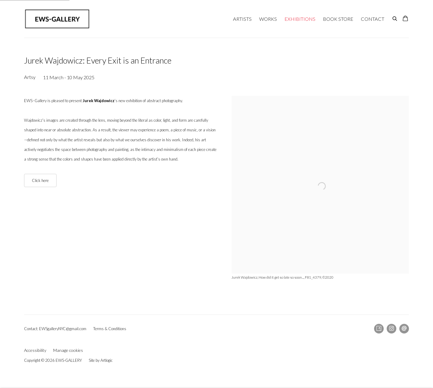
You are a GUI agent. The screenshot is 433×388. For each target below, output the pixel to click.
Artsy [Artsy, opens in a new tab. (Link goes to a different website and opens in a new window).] (379, 328)
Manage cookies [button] (68, 350)
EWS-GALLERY (57, 18)
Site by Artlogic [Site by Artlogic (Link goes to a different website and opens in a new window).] (101, 360)
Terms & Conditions (109, 328)
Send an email (404, 328)
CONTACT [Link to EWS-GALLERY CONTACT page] (372, 19)
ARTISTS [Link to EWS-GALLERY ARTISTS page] (242, 19)
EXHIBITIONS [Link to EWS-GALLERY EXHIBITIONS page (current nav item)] (299, 19)
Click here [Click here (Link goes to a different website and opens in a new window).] (40, 180)
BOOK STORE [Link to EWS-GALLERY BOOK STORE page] (338, 19)
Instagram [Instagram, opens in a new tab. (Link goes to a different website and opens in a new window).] (391, 328)
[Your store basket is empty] (405, 18)
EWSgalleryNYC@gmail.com (62, 328)
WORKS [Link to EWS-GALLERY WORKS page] (268, 19)
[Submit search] (395, 18)
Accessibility (35, 350)
